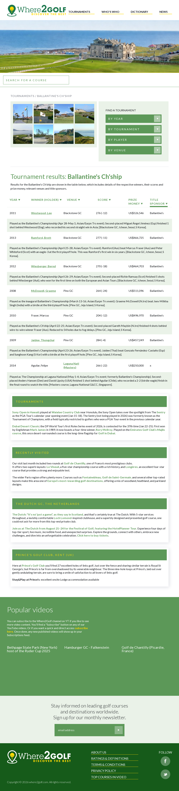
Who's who (110, 11)
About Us (98, 752)
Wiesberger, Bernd (43, 266)
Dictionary (139, 11)
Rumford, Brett (41, 237)
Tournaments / (23, 95)
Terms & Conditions (108, 764)
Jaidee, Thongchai (42, 340)
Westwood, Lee (41, 213)
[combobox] (134, 118)
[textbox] (115, 119)
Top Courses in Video (108, 777)
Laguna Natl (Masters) (71, 365)
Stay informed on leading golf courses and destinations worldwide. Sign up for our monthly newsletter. (90, 711)
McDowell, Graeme (43, 290)
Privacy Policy (103, 771)
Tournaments (79, 11)
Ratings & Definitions (109, 758)
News (163, 11)
